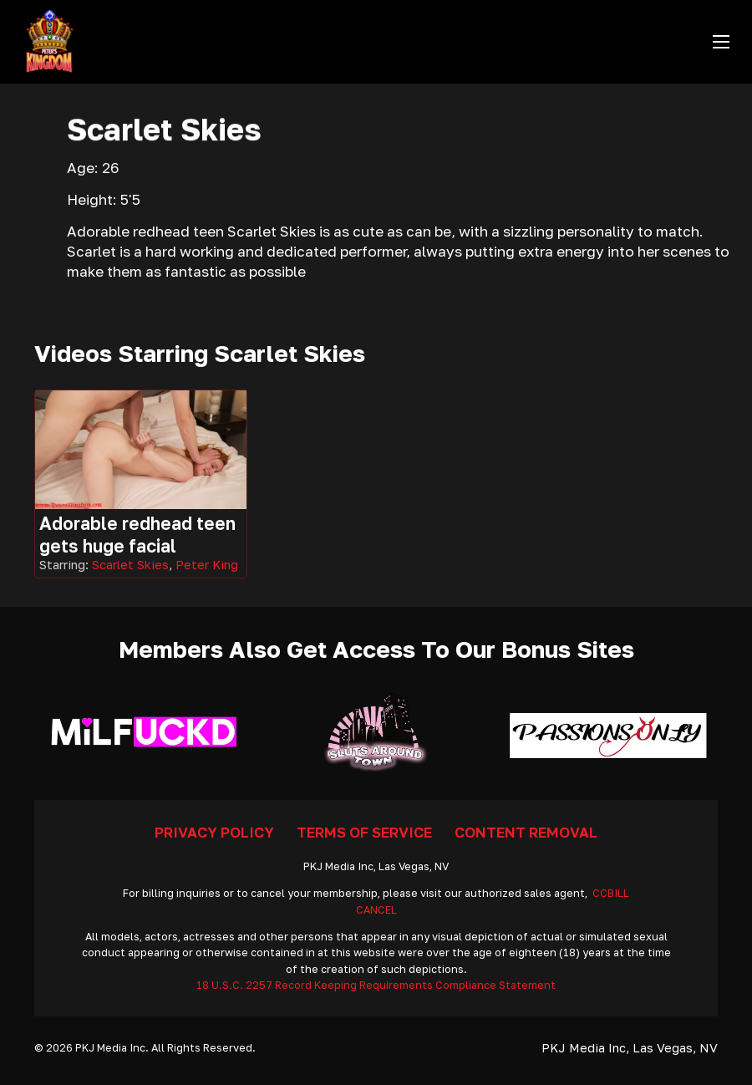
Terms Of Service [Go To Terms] (364, 832)
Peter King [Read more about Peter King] (206, 565)
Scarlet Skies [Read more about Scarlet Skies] (130, 565)
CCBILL (610, 893)
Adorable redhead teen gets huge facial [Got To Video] (137, 534)
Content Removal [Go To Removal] (526, 832)
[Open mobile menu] (721, 41)
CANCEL (376, 910)
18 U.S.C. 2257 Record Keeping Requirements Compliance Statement (376, 985)
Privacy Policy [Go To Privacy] (214, 832)
